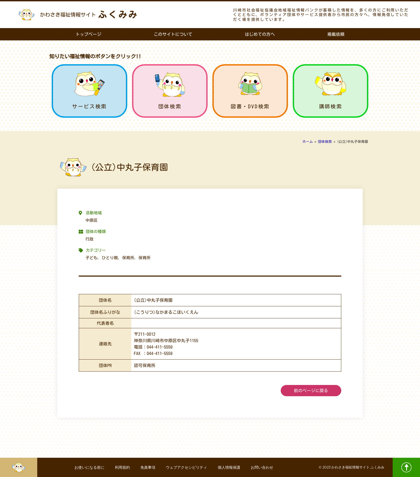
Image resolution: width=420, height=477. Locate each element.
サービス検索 (89, 106)
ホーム (307, 141)
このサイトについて (173, 34)
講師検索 (330, 106)
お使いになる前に (89, 467)
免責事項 (147, 467)
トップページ (88, 34)
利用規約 (122, 467)
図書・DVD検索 (250, 106)
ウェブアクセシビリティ (186, 467)
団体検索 (169, 106)
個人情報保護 (229, 467)
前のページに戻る (311, 390)
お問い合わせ (262, 467)
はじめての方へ (260, 34)
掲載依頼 (335, 34)
